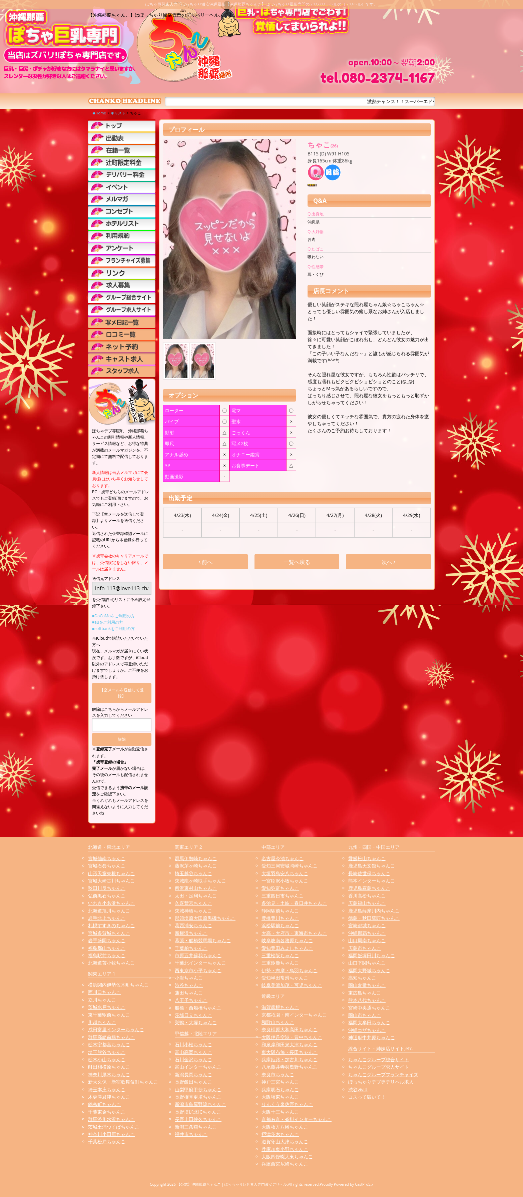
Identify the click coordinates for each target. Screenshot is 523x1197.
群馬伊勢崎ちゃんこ (196, 858)
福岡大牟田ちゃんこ (369, 1022)
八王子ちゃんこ (191, 1000)
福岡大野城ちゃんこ (369, 970)
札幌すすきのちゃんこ (111, 925)
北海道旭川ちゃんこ (109, 911)
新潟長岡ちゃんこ (193, 1074)
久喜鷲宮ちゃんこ (193, 903)
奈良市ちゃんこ (278, 1074)
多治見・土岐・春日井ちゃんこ (294, 903)
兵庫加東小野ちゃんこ (285, 1149)
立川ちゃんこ (102, 1000)
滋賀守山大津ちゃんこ (285, 1141)
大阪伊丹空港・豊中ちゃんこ (292, 1037)
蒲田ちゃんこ (189, 993)
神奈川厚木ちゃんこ (109, 1074)
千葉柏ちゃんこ (191, 948)
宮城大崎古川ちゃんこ (111, 880)
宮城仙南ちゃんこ (106, 858)
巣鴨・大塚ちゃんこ (196, 1022)
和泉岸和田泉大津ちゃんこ (290, 1044)
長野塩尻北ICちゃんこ (198, 1112)
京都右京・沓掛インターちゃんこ (297, 1119)
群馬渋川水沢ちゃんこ (111, 1119)
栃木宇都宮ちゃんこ (109, 1044)
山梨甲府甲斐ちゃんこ (198, 1089)
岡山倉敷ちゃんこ (367, 985)
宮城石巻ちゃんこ (106, 865)
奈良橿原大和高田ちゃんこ (290, 1029)
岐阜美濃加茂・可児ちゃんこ (292, 985)
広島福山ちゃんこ (367, 903)
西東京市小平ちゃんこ (198, 970)
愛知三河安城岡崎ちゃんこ (290, 865)
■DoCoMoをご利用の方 (113, 616)
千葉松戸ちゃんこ (106, 1141)
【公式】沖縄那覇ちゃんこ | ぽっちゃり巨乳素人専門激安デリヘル (232, 1184)
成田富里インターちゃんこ (116, 1029)
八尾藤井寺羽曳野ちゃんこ (290, 1067)
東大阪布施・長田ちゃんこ (290, 1052)
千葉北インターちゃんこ (200, 963)
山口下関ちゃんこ (367, 963)
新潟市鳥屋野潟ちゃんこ (200, 1104)
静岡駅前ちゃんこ (280, 911)
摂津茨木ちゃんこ (280, 1134)
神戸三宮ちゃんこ (280, 1082)
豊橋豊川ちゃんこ (280, 918)
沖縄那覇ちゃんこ (367, 933)
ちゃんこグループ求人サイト (378, 1067)
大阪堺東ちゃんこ (280, 1097)
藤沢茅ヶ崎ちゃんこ (196, 865)
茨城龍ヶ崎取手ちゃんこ (200, 880)
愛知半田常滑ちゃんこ (285, 978)
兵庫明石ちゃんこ (280, 1089)
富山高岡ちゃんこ (193, 1052)
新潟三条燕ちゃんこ (196, 1127)
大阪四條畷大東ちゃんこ (287, 1156)
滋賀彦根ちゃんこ (280, 1007)
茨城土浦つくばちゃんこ (113, 1127)
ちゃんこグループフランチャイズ (383, 1074)
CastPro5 (362, 1184)
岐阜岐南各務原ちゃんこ (287, 940)
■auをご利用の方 (107, 622)
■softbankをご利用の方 (113, 628)
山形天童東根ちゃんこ (111, 873)
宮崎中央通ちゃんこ (369, 1008)
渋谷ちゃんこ (189, 985)
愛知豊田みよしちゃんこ (287, 948)
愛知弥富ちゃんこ (280, 888)
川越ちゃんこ (102, 1022)
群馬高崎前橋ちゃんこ (111, 1037)
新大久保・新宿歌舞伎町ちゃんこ (123, 1082)
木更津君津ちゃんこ (109, 1097)
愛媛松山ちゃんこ (367, 858)
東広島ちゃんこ (364, 993)
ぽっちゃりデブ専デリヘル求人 (381, 1082)
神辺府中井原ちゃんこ (371, 1037)
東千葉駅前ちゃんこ (109, 1015)
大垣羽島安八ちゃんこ (285, 873)
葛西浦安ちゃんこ (193, 925)
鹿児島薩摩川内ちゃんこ (374, 911)
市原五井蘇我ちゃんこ (198, 955)
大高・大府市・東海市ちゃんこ (294, 933)
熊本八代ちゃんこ (367, 1000)
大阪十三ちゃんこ (280, 1112)
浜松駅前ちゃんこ (280, 925)
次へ (389, 562)
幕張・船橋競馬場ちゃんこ (203, 940)
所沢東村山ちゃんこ (196, 888)
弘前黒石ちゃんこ (106, 895)
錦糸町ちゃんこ (104, 1104)
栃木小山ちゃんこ (106, 1059)
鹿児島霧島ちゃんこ (369, 888)
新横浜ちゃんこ (191, 933)
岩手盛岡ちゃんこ (106, 940)
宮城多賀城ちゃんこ (109, 933)
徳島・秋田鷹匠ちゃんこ (374, 918)
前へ (205, 562)
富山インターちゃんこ (198, 1067)
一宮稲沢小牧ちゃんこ (285, 880)
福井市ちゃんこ (191, 1134)
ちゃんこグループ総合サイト (378, 1059)
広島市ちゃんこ (364, 948)
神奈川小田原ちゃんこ (111, 1134)
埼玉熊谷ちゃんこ (106, 1052)
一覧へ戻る (297, 562)
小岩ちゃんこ (189, 978)
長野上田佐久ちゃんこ (198, 1119)
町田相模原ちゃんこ (109, 1067)
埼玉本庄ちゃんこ (106, 1089)
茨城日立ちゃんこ (193, 1015)
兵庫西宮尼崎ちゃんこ (285, 1164)
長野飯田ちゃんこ (193, 1082)
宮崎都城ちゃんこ (367, 925)
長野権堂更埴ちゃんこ (198, 1097)
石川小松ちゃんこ (193, 1044)
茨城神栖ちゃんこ (193, 911)
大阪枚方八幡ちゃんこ (285, 1127)
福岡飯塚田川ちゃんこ (371, 955)
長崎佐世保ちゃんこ (369, 873)
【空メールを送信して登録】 (122, 693)
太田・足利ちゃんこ (196, 895)
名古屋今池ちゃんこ (283, 858)
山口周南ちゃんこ (367, 940)
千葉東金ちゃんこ (106, 1112)
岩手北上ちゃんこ (106, 918)
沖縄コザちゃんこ (367, 1030)
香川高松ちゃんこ (367, 895)
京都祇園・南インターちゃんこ (294, 1015)
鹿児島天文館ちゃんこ (371, 865)
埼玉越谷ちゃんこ (193, 873)
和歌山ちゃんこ (278, 1022)
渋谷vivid (358, 1089)
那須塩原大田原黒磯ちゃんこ (205, 918)
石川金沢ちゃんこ (193, 1059)
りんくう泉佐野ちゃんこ (287, 1104)
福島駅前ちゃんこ (106, 955)
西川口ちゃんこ (104, 992)
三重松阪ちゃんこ (280, 955)
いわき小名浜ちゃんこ (111, 903)
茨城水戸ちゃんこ (106, 1007)
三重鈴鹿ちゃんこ (280, 963)
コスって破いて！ (367, 1097)
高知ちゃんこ (362, 978)
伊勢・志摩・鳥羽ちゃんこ (290, 970)
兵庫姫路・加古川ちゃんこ (290, 1059)
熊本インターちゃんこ (371, 880)
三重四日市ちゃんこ (283, 895)
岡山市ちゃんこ (364, 1015)
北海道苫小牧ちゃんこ (111, 963)
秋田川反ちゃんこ (106, 888)
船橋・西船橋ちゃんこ (198, 1008)
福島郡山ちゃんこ (106, 948)
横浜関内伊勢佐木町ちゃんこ (118, 985)
